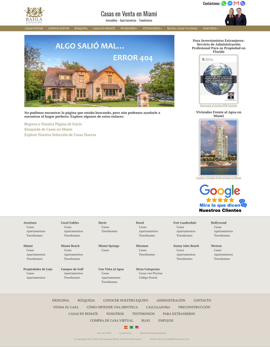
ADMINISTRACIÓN (170, 300)
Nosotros (115, 313)
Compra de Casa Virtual (111, 320)
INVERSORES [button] (129, 28)
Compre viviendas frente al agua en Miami (218, 149)
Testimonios (143, 313)
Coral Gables (70, 223)
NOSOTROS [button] (210, 28)
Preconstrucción (194, 307)
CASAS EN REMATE (104, 28)
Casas (30, 227)
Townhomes (34, 235)
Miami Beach (70, 246)
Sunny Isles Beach (186, 246)
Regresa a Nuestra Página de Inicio (53, 123)
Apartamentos (35, 231)
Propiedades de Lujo (37, 269)
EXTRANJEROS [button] (152, 28)
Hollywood (218, 223)
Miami (28, 246)
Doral (140, 223)
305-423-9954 (104, 333)
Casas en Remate (83, 313)
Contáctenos (125, 333)
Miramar (142, 246)
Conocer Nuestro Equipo (125, 300)
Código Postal (148, 277)
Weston (216, 246)
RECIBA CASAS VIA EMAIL (182, 28)
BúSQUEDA (81, 28)
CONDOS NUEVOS (58, 28)
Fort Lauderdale (184, 223)
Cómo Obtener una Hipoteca (112, 307)
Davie (102, 223)
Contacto (202, 300)
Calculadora (158, 307)
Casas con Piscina (150, 273)
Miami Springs (108, 246)
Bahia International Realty (153, 333)
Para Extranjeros (179, 313)
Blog (145, 320)
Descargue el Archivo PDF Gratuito (218, 81)
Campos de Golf (72, 269)
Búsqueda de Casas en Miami (48, 129)
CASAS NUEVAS (34, 28)
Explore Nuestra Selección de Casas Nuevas (60, 134)
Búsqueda (86, 300)
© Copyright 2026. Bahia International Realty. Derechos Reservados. (108, 339)
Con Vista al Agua (111, 269)
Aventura (30, 223)
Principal (60, 300)
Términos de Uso (181, 339)
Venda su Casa (66, 307)
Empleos (165, 320)
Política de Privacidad (161, 339)
